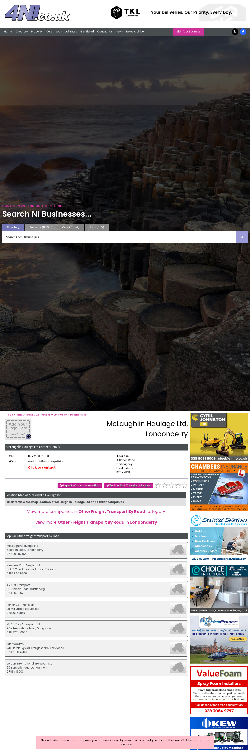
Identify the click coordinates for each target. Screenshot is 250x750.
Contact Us (104, 31)
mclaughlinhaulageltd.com (48, 461)
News (119, 31)
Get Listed (87, 31)
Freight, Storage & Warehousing (33, 414)
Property (37, 31)
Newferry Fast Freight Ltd (23, 565)
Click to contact (42, 467)
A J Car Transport (18, 585)
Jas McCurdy (15, 644)
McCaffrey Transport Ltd (23, 624)
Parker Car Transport (20, 605)
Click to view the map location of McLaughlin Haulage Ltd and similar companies (65, 502)
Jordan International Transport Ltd (29, 663)
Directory (22, 31)
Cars (49, 31)
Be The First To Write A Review (130, 485)
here (191, 740)
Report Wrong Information (81, 485)
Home (8, 31)
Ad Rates (71, 31)
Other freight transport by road (70, 414)
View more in (96, 522)
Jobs (59, 31)
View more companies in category (96, 511)
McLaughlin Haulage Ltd (22, 546)
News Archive (135, 31)
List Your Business (188, 31)
